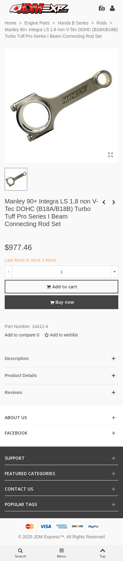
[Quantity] (61, 271)
